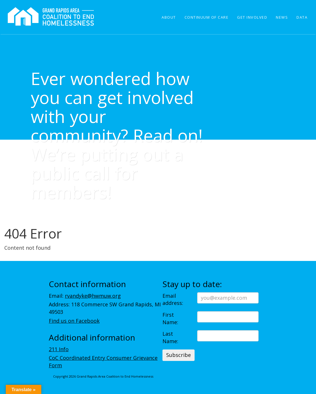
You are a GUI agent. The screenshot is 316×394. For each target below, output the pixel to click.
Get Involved (252, 17)
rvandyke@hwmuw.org (93, 295)
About (169, 17)
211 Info (59, 349)
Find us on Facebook (74, 320)
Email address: (172, 299)
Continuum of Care (207, 17)
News (282, 17)
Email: (85, 295)
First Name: (170, 318)
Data (301, 17)
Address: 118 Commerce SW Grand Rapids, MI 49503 (105, 308)
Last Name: (170, 337)
